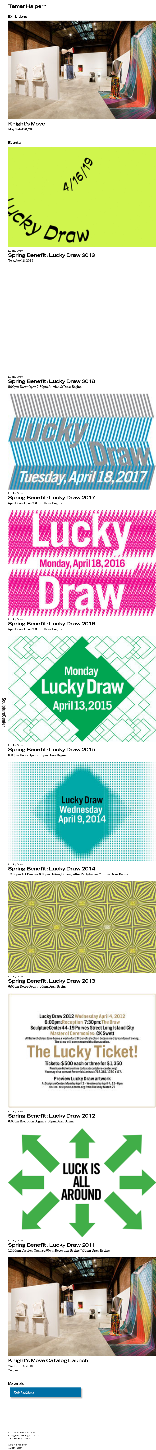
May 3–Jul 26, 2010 (21, 129)
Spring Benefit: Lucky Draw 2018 (51, 381)
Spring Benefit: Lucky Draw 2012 (51, 1116)
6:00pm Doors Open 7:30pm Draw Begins (37, 755)
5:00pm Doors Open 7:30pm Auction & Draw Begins (44, 386)
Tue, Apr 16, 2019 (20, 260)
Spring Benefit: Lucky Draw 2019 (51, 255)
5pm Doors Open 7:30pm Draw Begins (35, 503)
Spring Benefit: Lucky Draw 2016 (51, 624)
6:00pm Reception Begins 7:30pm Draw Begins (41, 1121)
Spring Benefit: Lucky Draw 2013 (51, 981)
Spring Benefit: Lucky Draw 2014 (51, 869)
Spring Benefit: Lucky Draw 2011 (51, 1245)
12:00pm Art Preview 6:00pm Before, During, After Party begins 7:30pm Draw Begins (68, 874)
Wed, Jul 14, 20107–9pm (20, 1368)
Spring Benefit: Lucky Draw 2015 (51, 749)
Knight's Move (26, 124)
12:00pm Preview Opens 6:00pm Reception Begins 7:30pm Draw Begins (59, 1250)
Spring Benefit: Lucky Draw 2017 (51, 497)
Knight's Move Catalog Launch (48, 1360)
